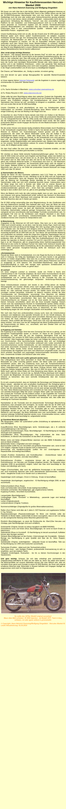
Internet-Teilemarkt (26, 80)
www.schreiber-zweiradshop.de (41, 89)
